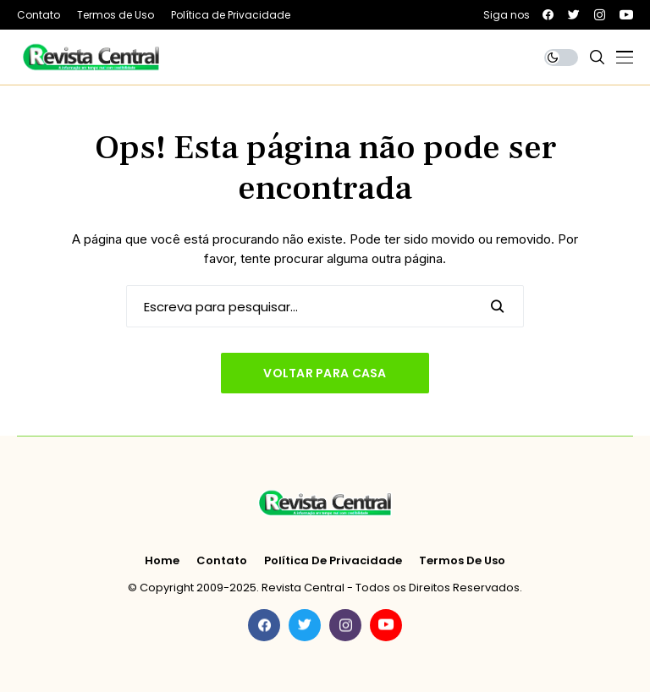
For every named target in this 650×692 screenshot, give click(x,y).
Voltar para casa (324, 373)
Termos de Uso (462, 561)
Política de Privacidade (333, 561)
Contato (221, 561)
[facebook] (548, 14)
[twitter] (574, 14)
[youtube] (626, 14)
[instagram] (599, 14)
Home (162, 561)
